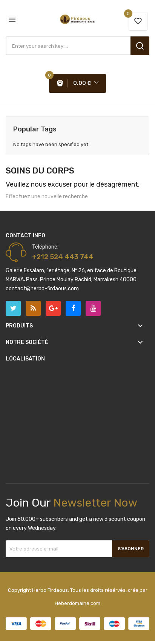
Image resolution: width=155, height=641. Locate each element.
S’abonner (131, 548)
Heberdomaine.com (77, 603)
